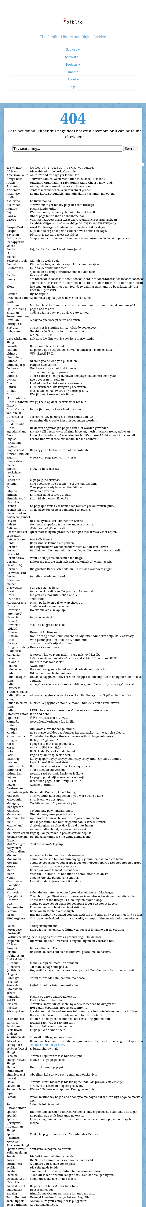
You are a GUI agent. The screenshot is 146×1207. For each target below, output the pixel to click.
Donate (73, 72)
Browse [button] (73, 49)
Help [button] (73, 87)
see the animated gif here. (47, 1045)
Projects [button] (73, 64)
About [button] (73, 79)
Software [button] (73, 57)
